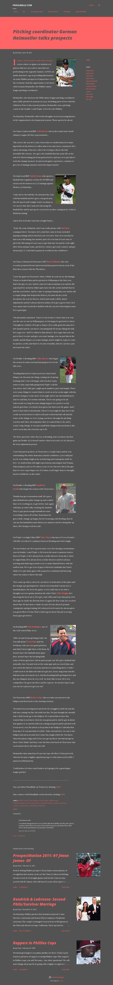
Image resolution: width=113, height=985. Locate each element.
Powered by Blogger (56, 977)
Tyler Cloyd (45, 537)
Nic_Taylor (60, 980)
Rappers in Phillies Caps (34, 942)
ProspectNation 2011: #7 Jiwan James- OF (41, 858)
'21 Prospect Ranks (35, 11)
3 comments (23, 969)
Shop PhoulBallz (80, 11)
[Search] (91, 5)
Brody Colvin (36, 697)
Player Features (52, 11)
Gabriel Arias (35, 176)
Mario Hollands (53, 261)
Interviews (66, 11)
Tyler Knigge (62, 593)
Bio (23, 11)
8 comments (23, 887)
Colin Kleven (42, 131)
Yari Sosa (65, 228)
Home (14, 11)
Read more (65, 887)
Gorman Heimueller (92, 81)
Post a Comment (19, 836)
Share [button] (88, 60)
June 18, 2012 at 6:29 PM (27, 831)
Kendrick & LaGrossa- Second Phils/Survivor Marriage (39, 902)
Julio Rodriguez (34, 627)
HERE (58, 787)
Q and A (88, 91)
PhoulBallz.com (22, 5)
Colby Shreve (42, 358)
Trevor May (31, 641)
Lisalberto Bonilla (91, 86)
